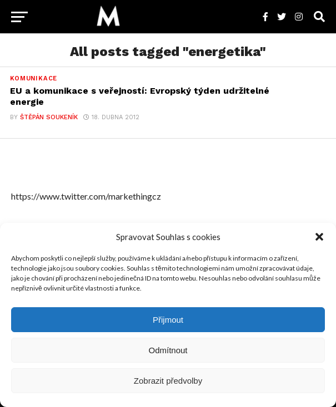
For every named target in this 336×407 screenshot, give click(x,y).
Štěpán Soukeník (49, 117)
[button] (319, 236)
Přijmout (168, 319)
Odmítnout (167, 350)
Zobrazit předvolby (168, 380)
